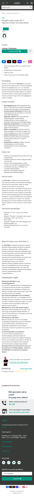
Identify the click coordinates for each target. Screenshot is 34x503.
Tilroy (20, 493)
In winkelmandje (15, 51)
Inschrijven (17, 479)
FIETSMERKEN (17, 447)
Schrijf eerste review (26, 368)
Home (3, 13)
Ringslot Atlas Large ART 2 (12, 13)
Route (4, 427)
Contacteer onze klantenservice (19, 362)
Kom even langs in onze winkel (19, 412)
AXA (3, 18)
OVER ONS (17, 451)
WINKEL (4, 421)
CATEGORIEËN (17, 442)
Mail (13, 404)
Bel (10, 404)
